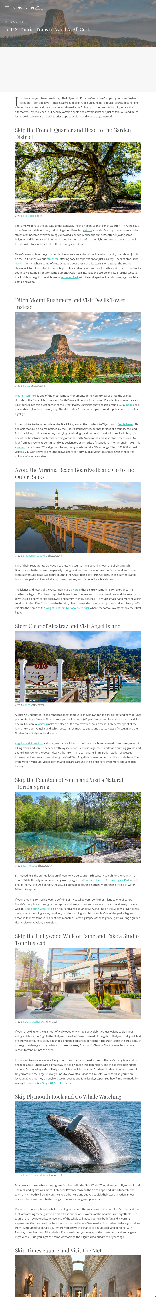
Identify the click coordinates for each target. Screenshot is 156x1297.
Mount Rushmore (26, 395)
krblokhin (28, 216)
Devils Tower (125, 424)
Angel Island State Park (29, 743)
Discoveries (16, 21)
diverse (75, 589)
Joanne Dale (29, 865)
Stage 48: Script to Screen (57, 1083)
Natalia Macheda (32, 1021)
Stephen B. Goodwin (34, 555)
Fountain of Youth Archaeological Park (106, 880)
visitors (87, 230)
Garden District (24, 263)
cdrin (26, 705)
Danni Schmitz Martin (35, 1175)
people (130, 405)
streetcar (52, 259)
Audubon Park (70, 277)
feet (17, 442)
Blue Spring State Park (38, 909)
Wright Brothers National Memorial (67, 608)
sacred (21, 447)
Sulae (26, 385)
